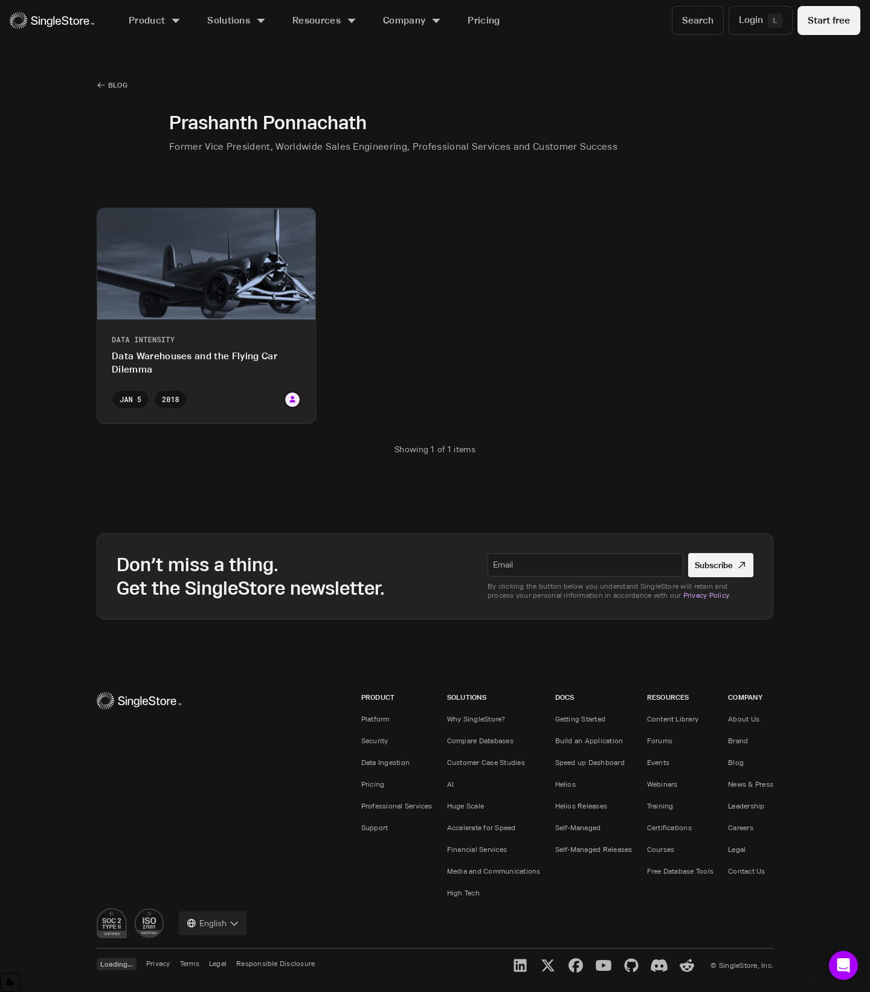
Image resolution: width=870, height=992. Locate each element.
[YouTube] (603, 965)
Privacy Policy (706, 595)
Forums (659, 740)
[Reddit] (687, 965)
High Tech (463, 892)
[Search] (698, 20)
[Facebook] (576, 965)
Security (374, 740)
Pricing (373, 784)
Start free (829, 20)
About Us (743, 718)
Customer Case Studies (486, 762)
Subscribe (721, 565)
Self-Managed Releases (594, 849)
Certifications (669, 827)
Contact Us (746, 870)
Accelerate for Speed (481, 827)
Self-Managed (578, 827)
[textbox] (585, 564)
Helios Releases (581, 805)
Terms (189, 963)
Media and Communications (494, 870)
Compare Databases (480, 740)
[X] (548, 965)
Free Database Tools (680, 870)
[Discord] (659, 965)
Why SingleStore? (476, 718)
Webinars (662, 784)
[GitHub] (631, 965)
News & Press (750, 784)
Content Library (673, 718)
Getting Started (580, 718)
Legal (737, 849)
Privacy (158, 963)
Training (660, 805)
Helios (565, 784)
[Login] (761, 20)
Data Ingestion (385, 762)
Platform (375, 718)
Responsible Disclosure (275, 963)
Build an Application (589, 740)
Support (374, 827)
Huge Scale (465, 805)
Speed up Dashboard (590, 762)
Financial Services (477, 849)
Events (658, 762)
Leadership (746, 805)
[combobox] (212, 923)
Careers (740, 827)
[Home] (52, 21)
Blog (736, 762)
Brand (738, 740)
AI (450, 784)
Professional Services (397, 805)
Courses (661, 849)
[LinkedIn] (520, 965)
